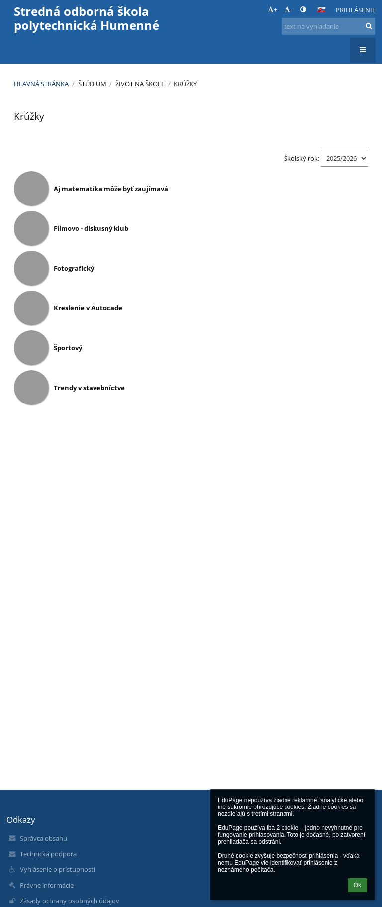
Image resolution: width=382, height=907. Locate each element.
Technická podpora (48, 853)
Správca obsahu (43, 838)
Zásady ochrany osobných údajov (69, 900)
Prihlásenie (356, 9)
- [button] (288, 9)
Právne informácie (47, 885)
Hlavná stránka (41, 83)
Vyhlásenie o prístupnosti (57, 869)
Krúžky (185, 83)
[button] (321, 10)
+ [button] (272, 9)
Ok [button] (357, 885)
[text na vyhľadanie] (328, 26)
